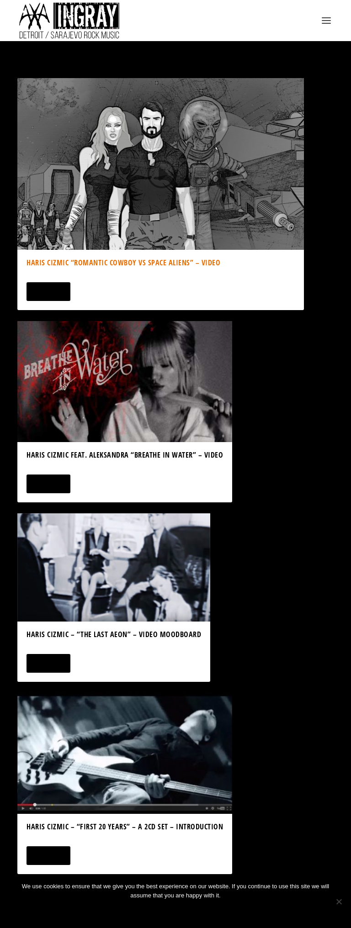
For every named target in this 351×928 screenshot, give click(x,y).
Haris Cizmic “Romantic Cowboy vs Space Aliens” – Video (123, 263)
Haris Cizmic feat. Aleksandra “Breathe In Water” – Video (125, 455)
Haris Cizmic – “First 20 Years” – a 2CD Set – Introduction (125, 827)
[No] (338, 901)
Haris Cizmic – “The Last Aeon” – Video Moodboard (114, 634)
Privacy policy (188, 910)
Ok (143, 910)
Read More (48, 291)
